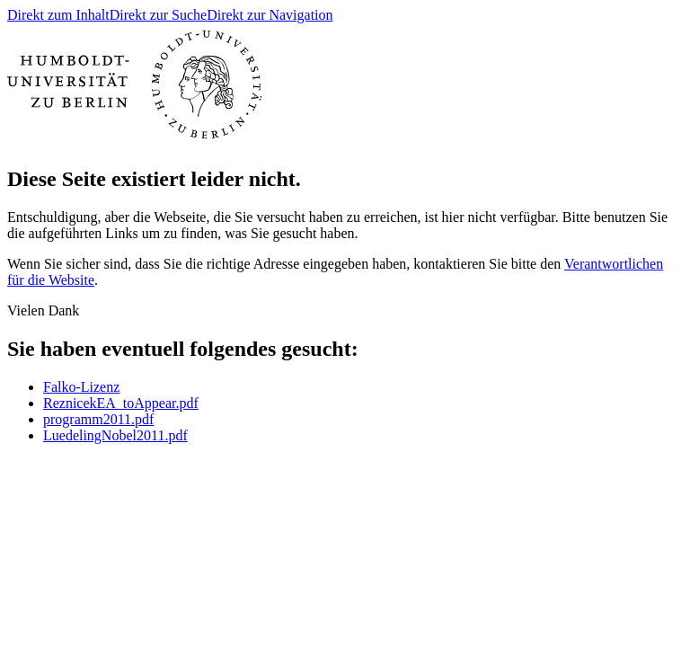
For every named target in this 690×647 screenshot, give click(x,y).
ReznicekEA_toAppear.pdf (121, 403)
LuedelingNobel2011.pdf (115, 435)
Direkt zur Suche (158, 14)
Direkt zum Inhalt (58, 14)
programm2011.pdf (98, 419)
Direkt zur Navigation (269, 14)
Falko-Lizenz (81, 386)
